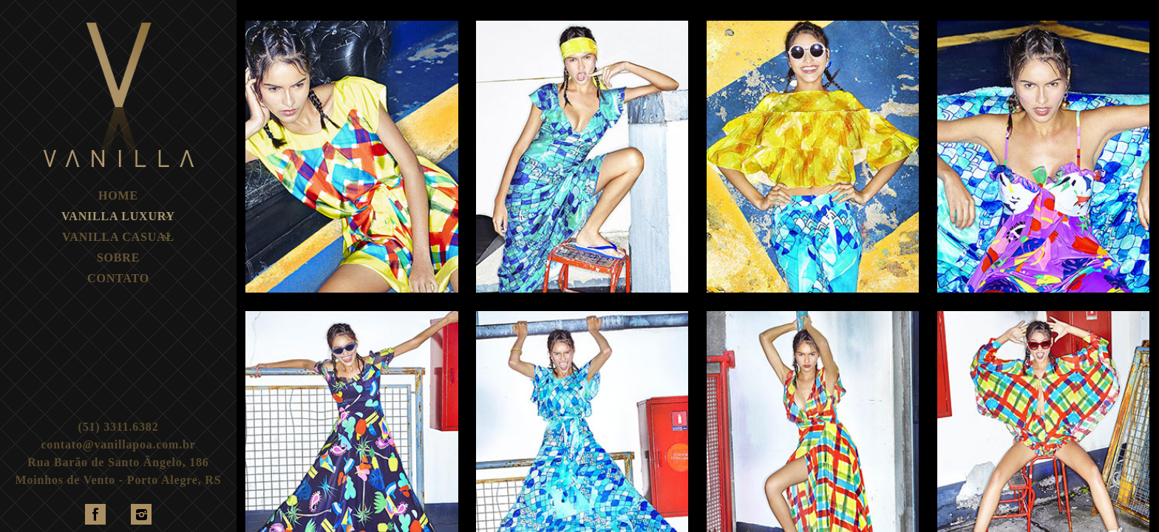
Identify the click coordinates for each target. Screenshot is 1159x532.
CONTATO (118, 278)
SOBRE (118, 257)
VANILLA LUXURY (118, 216)
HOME (118, 195)
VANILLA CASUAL (118, 237)
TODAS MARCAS (296, 5)
